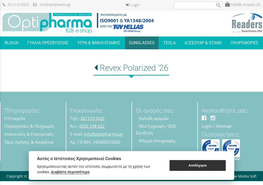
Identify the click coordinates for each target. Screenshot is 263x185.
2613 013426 (16, 4)
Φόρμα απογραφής (157, 141)
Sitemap (224, 126)
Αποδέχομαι (198, 165)
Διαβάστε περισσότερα (70, 172)
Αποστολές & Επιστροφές (29, 134)
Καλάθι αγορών (154, 118)
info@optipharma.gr (52, 4)
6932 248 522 (92, 126)
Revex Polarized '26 (134, 68)
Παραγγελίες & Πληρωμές (29, 126)
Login (133, 4)
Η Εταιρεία (14, 118)
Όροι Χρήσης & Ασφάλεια (29, 142)
